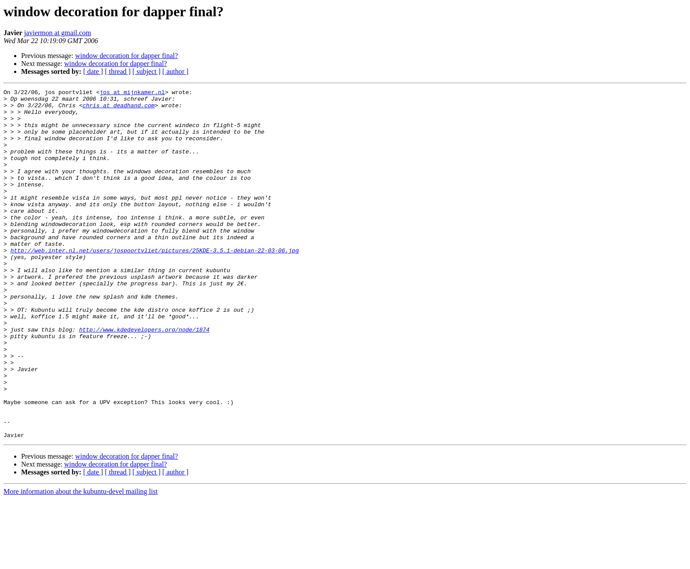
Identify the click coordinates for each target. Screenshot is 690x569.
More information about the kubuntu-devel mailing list (81, 561)
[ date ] (93, 71)
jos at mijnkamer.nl (132, 93)
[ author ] (175, 71)
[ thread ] (118, 71)
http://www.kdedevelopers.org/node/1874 (144, 378)
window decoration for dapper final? (126, 55)
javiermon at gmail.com (57, 32)
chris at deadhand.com (118, 109)
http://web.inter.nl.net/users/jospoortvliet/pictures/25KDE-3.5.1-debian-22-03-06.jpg (155, 283)
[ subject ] (146, 71)
